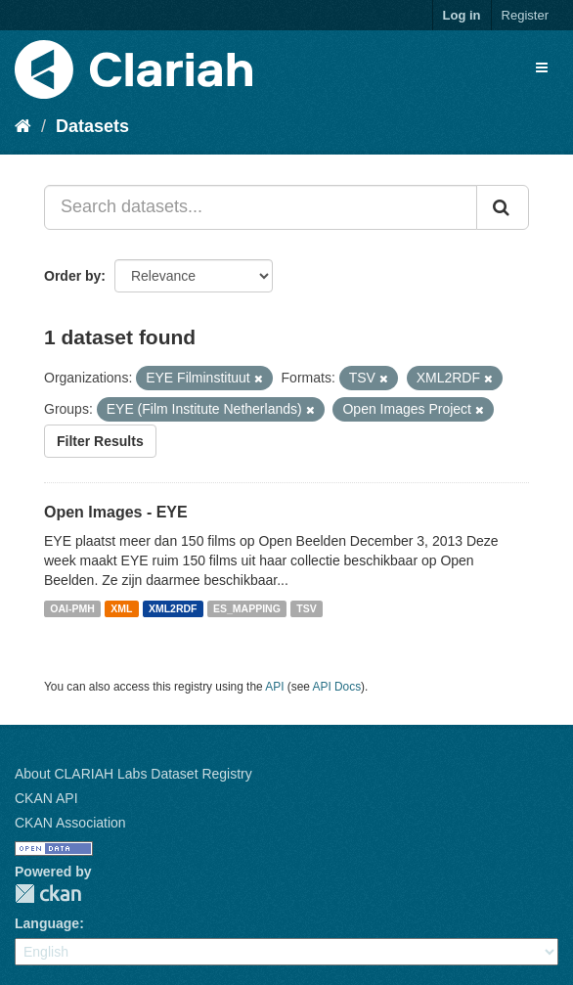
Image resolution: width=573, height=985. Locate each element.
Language (47, 923)
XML (121, 608)
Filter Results (100, 441)
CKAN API (46, 798)
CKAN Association (70, 822)
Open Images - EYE (116, 512)
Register (525, 15)
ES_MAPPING (247, 608)
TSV (306, 608)
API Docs (337, 687)
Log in (462, 15)
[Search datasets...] (260, 207)
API (274, 687)
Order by (72, 276)
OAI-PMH (72, 608)
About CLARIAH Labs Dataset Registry (133, 774)
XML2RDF (173, 608)
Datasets (92, 126)
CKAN (48, 893)
